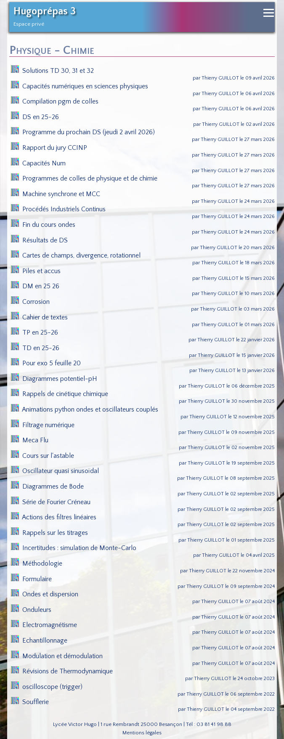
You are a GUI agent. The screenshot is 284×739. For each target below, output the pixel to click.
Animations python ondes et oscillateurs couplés (85, 409)
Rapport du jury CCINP (49, 148)
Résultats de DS (39, 240)
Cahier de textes (39, 317)
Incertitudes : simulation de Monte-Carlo (74, 548)
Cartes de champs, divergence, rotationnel (76, 255)
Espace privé (28, 24)
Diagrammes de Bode (47, 486)
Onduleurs (31, 610)
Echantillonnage (39, 640)
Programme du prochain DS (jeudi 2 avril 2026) (83, 132)
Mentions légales (142, 733)
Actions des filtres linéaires (54, 517)
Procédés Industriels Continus (58, 209)
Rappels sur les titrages (49, 533)
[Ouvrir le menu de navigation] (268, 13)
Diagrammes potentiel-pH (54, 379)
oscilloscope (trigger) (47, 687)
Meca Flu (30, 440)
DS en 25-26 (35, 117)
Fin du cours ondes (43, 225)
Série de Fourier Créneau (51, 502)
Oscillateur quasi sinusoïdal (55, 471)
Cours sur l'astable (42, 456)
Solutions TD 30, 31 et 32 (52, 70)
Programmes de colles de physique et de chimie (84, 178)
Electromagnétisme (44, 625)
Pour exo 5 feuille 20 (46, 363)
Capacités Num (38, 163)
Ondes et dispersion (45, 594)
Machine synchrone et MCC (56, 194)
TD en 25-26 (35, 348)
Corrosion (30, 302)
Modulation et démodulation (57, 656)
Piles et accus (36, 271)
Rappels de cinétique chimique (60, 394)
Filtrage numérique (43, 425)
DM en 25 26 (35, 286)
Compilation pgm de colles (55, 101)
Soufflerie (30, 702)
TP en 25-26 (34, 332)
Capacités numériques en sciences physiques (80, 86)
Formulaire (31, 579)
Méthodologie (37, 563)
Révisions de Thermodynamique (62, 671)
